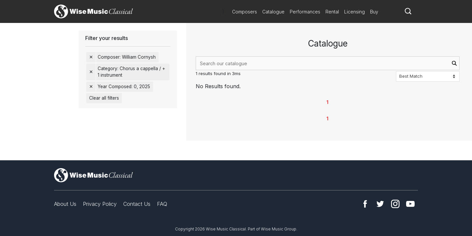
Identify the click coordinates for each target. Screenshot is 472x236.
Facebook (365, 204)
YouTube (410, 204)
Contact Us (136, 204)
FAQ (162, 204)
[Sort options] (428, 76)
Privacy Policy (100, 204)
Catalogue (273, 11)
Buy (374, 11)
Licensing (354, 11)
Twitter (380, 204)
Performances (305, 11)
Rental (332, 11)
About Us (65, 204)
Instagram (395, 204)
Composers (244, 11)
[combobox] (328, 63)
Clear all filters (104, 98)
